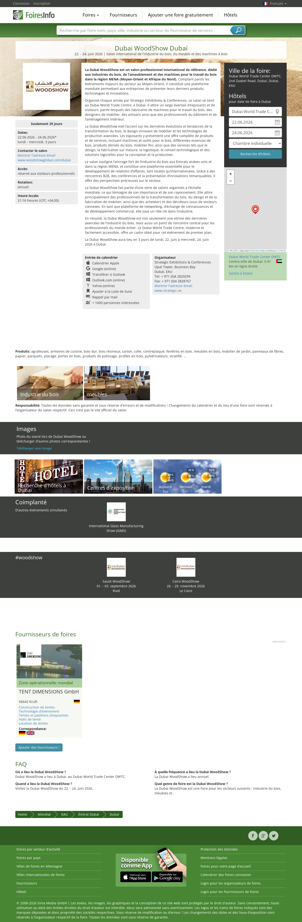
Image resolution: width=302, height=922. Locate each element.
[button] (255, 209)
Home (22, 814)
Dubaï (114, 814)
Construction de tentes (37, 707)
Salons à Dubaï (240, 273)
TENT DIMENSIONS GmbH (49, 692)
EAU (64, 814)
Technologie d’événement (39, 711)
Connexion (21, 3)
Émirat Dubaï (88, 814)
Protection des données (219, 849)
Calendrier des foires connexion (226, 874)
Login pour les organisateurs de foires (231, 883)
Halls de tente (30, 719)
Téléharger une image (34, 448)
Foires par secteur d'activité (38, 849)
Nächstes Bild (79, 661)
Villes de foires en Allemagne (39, 866)
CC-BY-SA (281, 251)
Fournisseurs (123, 15)
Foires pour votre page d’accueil (226, 866)
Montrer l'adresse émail (36, 155)
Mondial (44, 814)
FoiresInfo (36, 14)
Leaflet (234, 251)
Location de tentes (33, 723)
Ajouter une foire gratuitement (180, 15)
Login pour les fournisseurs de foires (230, 891)
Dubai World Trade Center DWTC (255, 256)
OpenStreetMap (258, 251)
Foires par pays (29, 857)
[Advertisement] (151, 333)
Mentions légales (214, 857)
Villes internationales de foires (41, 874)
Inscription (41, 3)
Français (278, 3)
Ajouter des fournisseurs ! (38, 747)
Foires (91, 15)
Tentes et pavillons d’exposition (43, 715)
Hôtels (230, 15)
